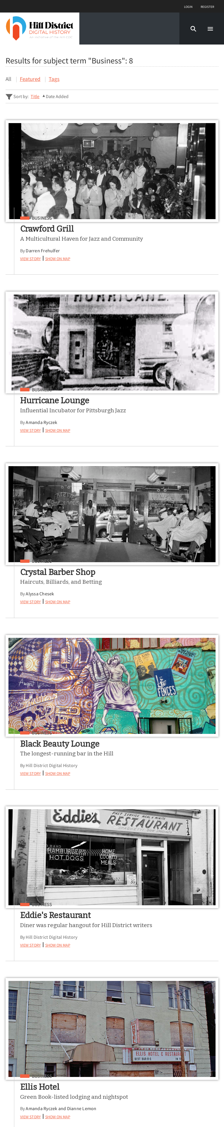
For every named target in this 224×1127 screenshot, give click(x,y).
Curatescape (60, 1108)
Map (11, 1010)
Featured (30, 78)
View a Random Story (34, 1070)
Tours (13, 1001)
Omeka (36, 1108)
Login (188, 6)
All (8, 78)
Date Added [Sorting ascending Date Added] (57, 96)
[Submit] (210, 909)
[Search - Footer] (112, 909)
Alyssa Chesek (42, 429)
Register (207, 6)
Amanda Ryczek (150, 258)
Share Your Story (28, 1040)
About (14, 1020)
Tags (54, 78)
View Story (32, 265)
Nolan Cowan (147, 804)
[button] (193, 28)
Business (44, 218)
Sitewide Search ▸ (23, 931)
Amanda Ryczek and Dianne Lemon (169, 616)
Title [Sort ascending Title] (35, 96)
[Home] (39, 29)
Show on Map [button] (59, 265)
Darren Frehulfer (45, 258)
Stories (15, 991)
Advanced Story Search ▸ (31, 923)
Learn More (21, 1030)
